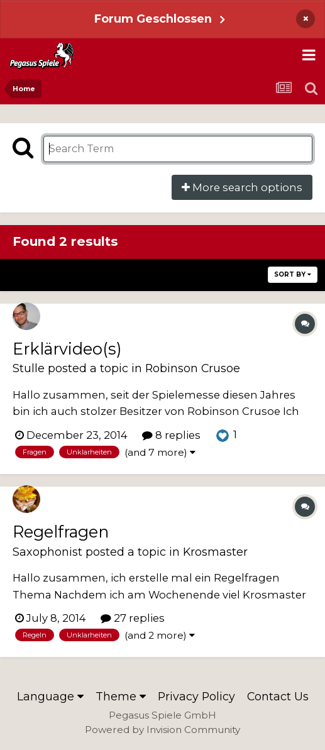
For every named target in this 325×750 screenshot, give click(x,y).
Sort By (292, 274)
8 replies (171, 435)
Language (50, 696)
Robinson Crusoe (192, 368)
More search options (242, 187)
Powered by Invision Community (162, 730)
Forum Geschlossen (153, 18)
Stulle (29, 368)
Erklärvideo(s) (67, 348)
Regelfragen (61, 531)
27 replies (133, 618)
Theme (121, 696)
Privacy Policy (196, 696)
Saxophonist (47, 551)
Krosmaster (215, 551)
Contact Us (278, 696)
